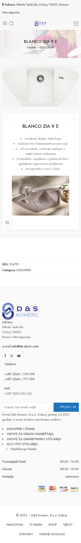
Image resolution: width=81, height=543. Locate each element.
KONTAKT (26, 534)
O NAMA (36, 524)
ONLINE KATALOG (52, 534)
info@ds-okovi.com (25, 346)
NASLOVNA (14, 524)
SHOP (53, 524)
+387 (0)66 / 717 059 (19, 379)
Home (31, 47)
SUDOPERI (47, 47)
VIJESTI (67, 524)
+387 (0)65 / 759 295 (19, 374)
